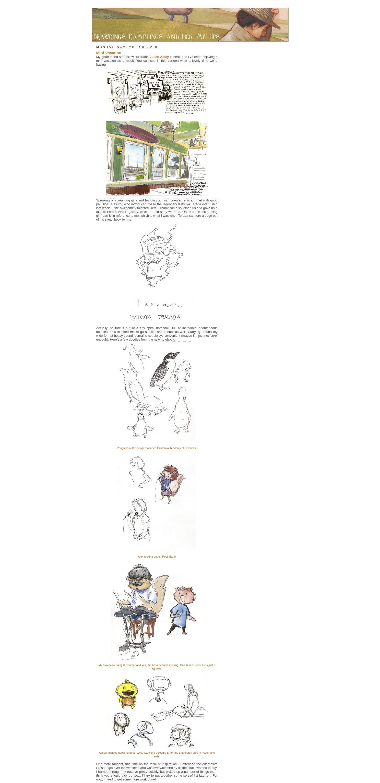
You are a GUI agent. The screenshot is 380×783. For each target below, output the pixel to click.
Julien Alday (159, 57)
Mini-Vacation (108, 53)
